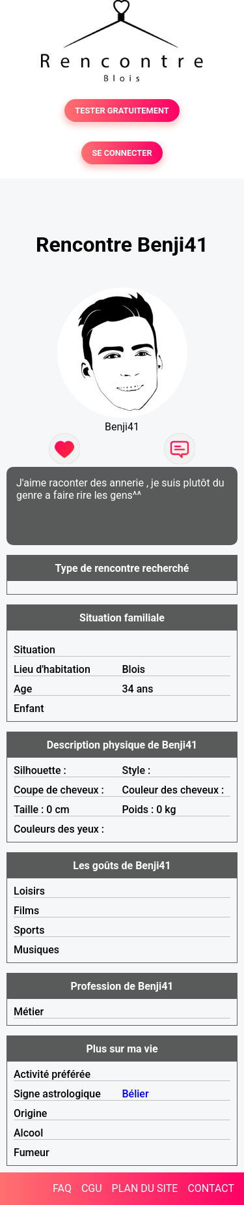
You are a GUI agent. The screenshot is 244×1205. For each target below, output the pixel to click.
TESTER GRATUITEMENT (122, 110)
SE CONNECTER (122, 153)
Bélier (135, 1094)
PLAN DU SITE (145, 1188)
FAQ (62, 1188)
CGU (91, 1188)
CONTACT (210, 1188)
